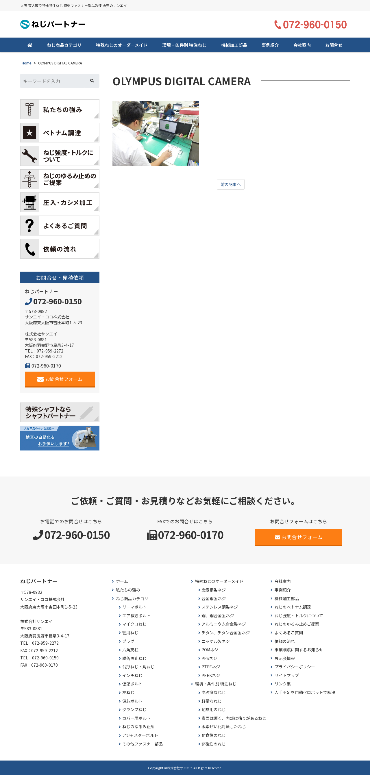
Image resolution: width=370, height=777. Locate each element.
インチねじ (132, 677)
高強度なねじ (213, 694)
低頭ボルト (132, 686)
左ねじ (128, 694)
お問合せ (334, 47)
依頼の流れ (285, 643)
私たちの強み (128, 592)
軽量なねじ (211, 703)
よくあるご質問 (289, 634)
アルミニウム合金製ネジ (223, 626)
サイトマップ (287, 677)
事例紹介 (270, 47)
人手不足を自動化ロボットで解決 (305, 694)
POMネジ (209, 651)
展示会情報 (285, 660)
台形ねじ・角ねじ (138, 669)
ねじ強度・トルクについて (299, 617)
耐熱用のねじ (213, 711)
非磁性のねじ (213, 746)
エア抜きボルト (136, 617)
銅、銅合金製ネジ (217, 617)
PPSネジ (209, 660)
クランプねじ (134, 711)
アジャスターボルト (140, 737)
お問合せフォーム (60, 381)
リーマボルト (134, 609)
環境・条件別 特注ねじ (184, 47)
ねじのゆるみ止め (138, 728)
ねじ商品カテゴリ (64, 47)
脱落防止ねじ (134, 660)
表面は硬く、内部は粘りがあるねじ (233, 720)
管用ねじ (130, 634)
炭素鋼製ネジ (213, 592)
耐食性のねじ (213, 737)
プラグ (128, 643)
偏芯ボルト (132, 703)
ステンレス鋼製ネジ (219, 609)
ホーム (122, 583)
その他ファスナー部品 (142, 746)
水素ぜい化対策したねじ (223, 728)
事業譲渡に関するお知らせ (299, 651)
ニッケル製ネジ (215, 643)
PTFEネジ (210, 669)
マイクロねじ (134, 626)
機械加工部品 (234, 47)
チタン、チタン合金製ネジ (225, 634)
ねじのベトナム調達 (293, 609)
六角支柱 (130, 651)
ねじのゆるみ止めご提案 (297, 626)
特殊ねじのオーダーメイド (122, 47)
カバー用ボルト (136, 720)
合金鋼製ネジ (213, 600)
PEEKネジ (210, 677)
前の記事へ (230, 186)
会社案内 (302, 47)
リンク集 (283, 686)
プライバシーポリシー (295, 669)
